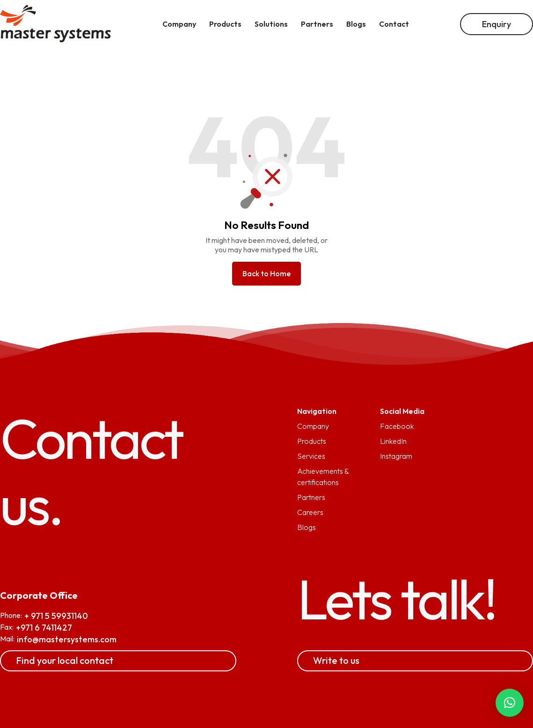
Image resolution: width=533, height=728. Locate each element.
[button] (510, 703)
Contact (394, 24)
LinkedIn (393, 441)
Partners (311, 497)
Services (311, 456)
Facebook (397, 426)
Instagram (396, 456)
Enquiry (496, 24)
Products (311, 441)
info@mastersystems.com (67, 639)
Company (313, 426)
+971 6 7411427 (44, 627)
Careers (310, 512)
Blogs (306, 527)
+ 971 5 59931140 (56, 615)
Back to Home (266, 273)
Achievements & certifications (323, 476)
